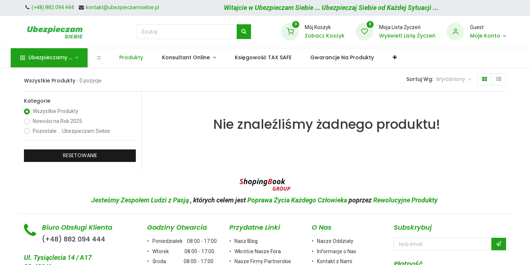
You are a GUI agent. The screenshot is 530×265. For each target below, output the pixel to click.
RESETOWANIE (80, 155)
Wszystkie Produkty (55, 111)
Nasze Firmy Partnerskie (262, 261)
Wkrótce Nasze (252, 251)
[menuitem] (112, 57)
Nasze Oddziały (335, 241)
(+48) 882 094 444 (73, 239)
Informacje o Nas (336, 251)
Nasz (240, 241)
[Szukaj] (244, 31)
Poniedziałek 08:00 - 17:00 (184, 241)
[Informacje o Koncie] (488, 36)
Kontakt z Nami (334, 261)
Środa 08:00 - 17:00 (182, 261)
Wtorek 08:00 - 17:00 (183, 251)
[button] (408, 57)
